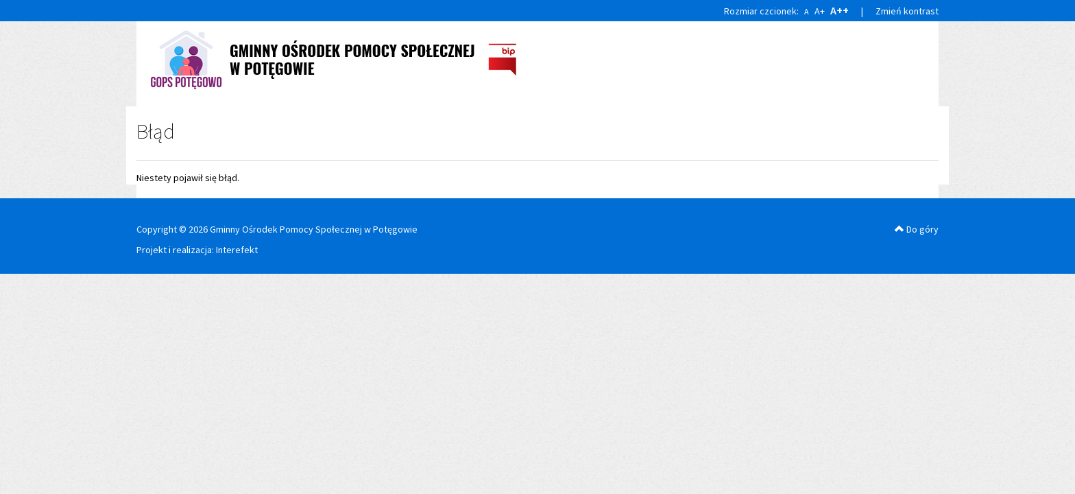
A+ (819, 11)
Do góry (917, 229)
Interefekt (237, 250)
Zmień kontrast (907, 11)
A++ (839, 10)
